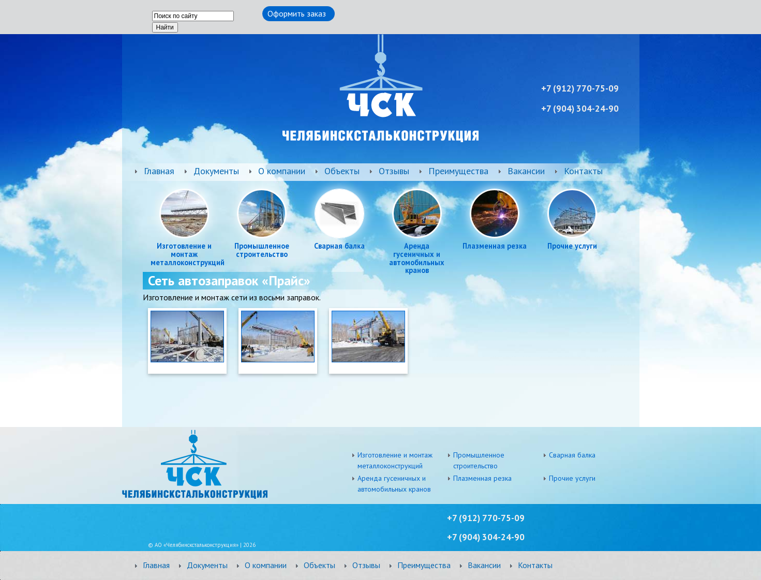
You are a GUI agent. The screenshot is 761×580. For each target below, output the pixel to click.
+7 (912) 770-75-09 (486, 518)
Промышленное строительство (261, 250)
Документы (216, 171)
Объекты (342, 171)
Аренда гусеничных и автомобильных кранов (416, 258)
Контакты (583, 171)
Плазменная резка (494, 246)
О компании (281, 171)
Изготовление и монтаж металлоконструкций (184, 254)
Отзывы (394, 171)
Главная (159, 171)
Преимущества (458, 171)
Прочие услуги (572, 246)
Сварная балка (339, 246)
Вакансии (526, 171)
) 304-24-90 (492, 537)
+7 (453, 537)
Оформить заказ (296, 13)
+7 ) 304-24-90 (580, 108)
